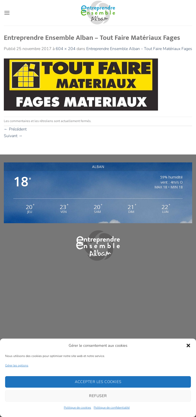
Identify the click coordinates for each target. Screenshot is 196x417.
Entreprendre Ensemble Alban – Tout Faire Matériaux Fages (139, 49)
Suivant (13, 136)
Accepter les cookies (98, 381)
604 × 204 (66, 49)
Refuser (98, 395)
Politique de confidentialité (112, 408)
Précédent (15, 129)
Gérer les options (16, 365)
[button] (188, 345)
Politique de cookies (77, 408)
